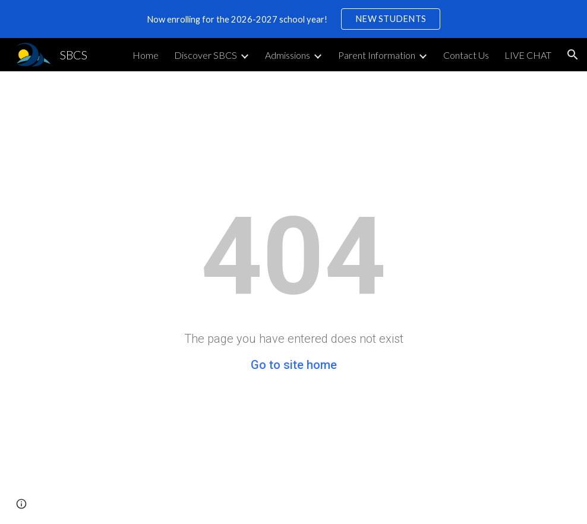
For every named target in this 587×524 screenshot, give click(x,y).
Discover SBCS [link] (205, 55)
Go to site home (294, 365)
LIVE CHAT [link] (527, 55)
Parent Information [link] (376, 55)
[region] (293, 19)
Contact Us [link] (466, 55)
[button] (572, 54)
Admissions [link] (287, 55)
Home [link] (145, 55)
